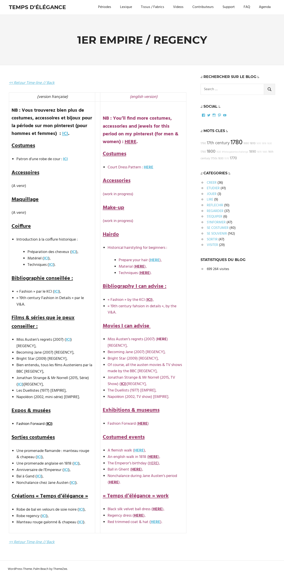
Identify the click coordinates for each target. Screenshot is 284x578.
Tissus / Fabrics (152, 7)
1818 (264, 144)
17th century (218, 143)
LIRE (210, 199)
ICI (65, 134)
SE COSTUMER (218, 228)
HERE (130, 142)
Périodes (104, 7)
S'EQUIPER (214, 217)
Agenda (265, 7)
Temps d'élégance (37, 7)
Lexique (126, 7)
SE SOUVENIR (217, 234)
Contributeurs (203, 7)
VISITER (212, 245)
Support (229, 7)
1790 (203, 143)
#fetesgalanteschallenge (235, 152)
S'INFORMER (216, 222)
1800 (211, 151)
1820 (218, 152)
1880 (246, 143)
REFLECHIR (215, 205)
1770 (233, 158)
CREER (212, 183)
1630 (269, 144)
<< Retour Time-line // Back (32, 83)
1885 (264, 152)
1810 (253, 143)
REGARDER (215, 211)
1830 (220, 158)
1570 (226, 159)
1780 (237, 142)
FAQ (247, 7)
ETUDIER (213, 188)
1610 (258, 144)
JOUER (212, 194)
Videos (178, 7)
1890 (252, 152)
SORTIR (212, 239)
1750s (214, 158)
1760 (203, 152)
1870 (259, 152)
